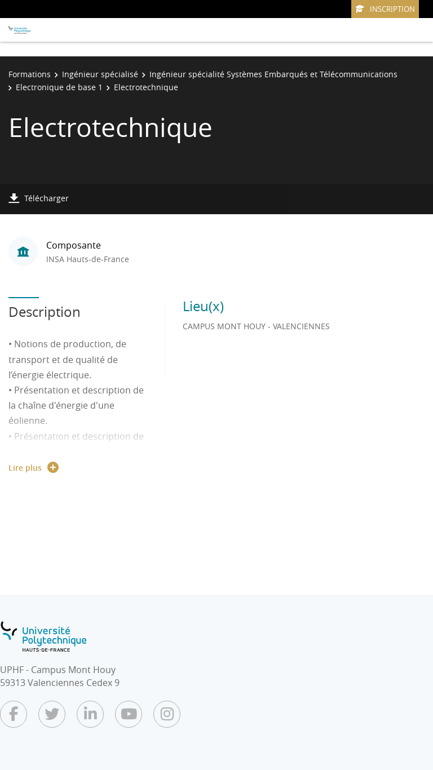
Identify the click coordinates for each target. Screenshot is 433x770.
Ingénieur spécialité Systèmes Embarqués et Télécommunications (273, 74)
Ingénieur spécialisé (100, 74)
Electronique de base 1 (59, 87)
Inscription (385, 9)
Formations (29, 74)
